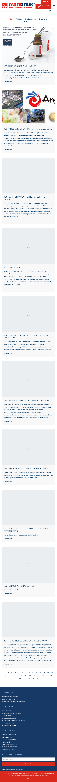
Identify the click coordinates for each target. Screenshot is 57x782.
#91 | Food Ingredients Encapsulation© (25, 641)
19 (25, 676)
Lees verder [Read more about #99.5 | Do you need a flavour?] (8, 81)
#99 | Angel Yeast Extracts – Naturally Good (28, 129)
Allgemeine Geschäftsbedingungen (14, 701)
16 (13, 676)
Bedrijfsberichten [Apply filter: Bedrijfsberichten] (30, 19)
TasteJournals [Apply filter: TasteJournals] (28, 22)
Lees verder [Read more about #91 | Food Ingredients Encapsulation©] (8, 664)
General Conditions (8, 699)
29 (33, 678)
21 (34, 676)
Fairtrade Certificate (8, 723)
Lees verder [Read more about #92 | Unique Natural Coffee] (8, 593)
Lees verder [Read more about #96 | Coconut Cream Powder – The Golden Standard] (8, 353)
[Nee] (55, 776)
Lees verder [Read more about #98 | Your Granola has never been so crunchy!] (8, 220)
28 (29, 678)
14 (5, 676)
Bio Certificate (6, 711)
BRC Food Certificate (9, 718)
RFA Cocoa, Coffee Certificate (12, 713)
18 (21, 676)
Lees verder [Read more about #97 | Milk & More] (8, 288)
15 (9, 676)
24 (47, 676)
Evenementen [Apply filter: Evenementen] (43, 19)
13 (52, 673)
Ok (28, 778)
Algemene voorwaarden (10, 696)
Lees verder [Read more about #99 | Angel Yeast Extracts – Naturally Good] (8, 149)
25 (52, 676)
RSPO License (7, 716)
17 (17, 676)
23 (43, 676)
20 (30, 676)
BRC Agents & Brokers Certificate (13, 720)
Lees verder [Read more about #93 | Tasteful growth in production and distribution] (8, 538)
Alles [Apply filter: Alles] (11, 19)
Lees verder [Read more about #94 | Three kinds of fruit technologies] (8, 481)
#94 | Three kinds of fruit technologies (26, 468)
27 (24, 678)
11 (44, 673)
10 (40, 673)
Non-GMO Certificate (9, 725)
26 (20, 678)
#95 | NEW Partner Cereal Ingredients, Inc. (27, 400)
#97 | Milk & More (13, 267)
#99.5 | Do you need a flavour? (20, 66)
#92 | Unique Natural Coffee (19, 586)
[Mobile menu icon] (54, 5)
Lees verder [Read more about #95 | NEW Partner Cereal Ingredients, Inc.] (8, 421)
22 (38, 676)
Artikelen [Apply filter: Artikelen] (19, 19)
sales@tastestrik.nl (9, 749)
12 (48, 673)
